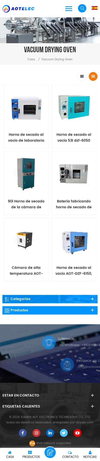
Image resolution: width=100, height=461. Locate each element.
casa (31, 59)
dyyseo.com (85, 422)
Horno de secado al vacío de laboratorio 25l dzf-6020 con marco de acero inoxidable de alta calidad (26, 138)
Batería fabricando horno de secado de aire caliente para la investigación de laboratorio (74, 204)
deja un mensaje (50, 452)
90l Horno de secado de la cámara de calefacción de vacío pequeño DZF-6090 (26, 204)
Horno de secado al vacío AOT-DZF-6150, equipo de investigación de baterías (74, 271)
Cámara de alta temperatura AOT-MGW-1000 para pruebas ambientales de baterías (26, 271)
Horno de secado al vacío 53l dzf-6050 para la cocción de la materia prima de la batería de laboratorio (74, 138)
